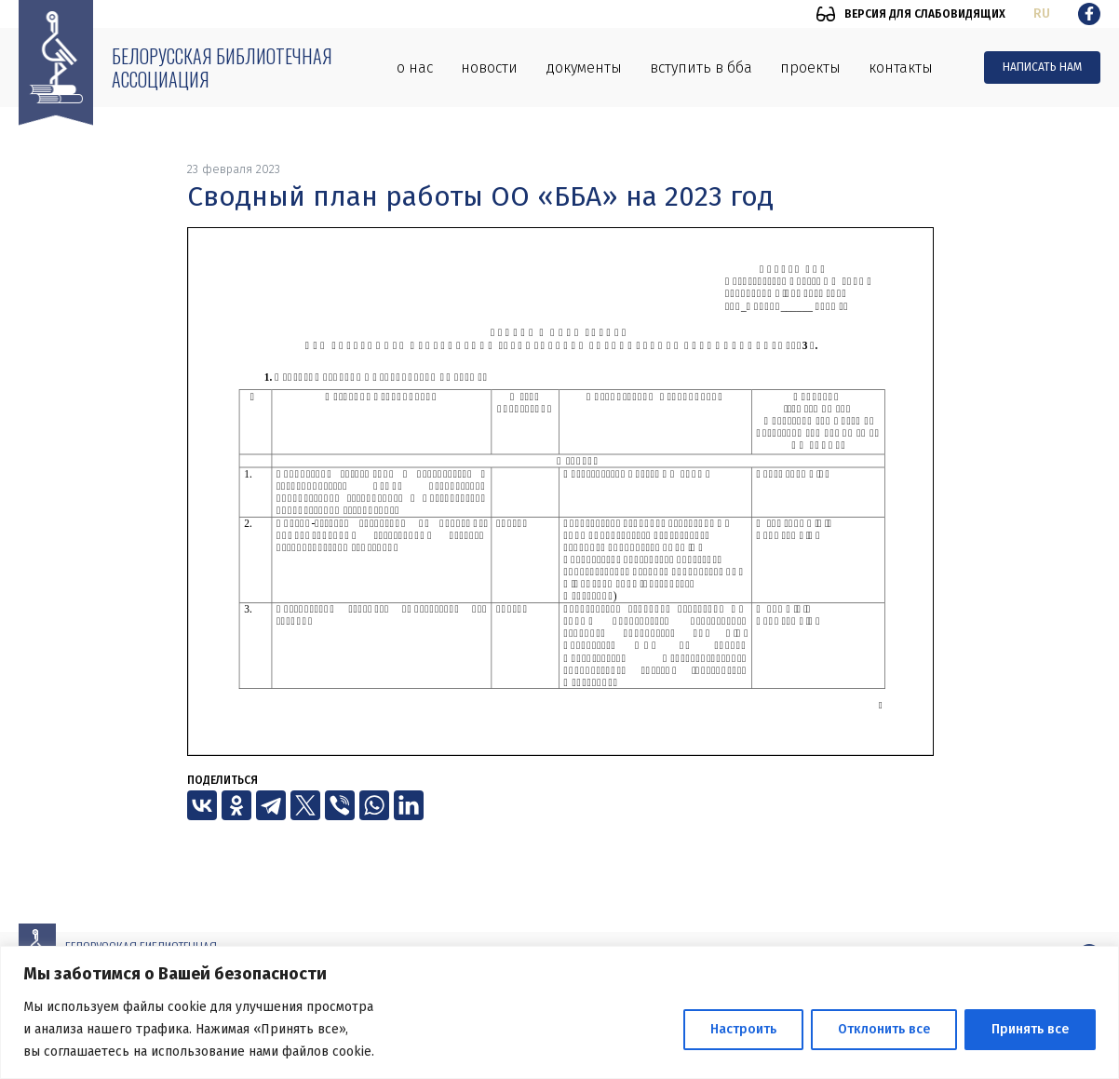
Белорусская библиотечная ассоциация (222, 67)
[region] (559, 1012)
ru (1041, 13)
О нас (415, 67)
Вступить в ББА (701, 67)
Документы (584, 67)
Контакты (901, 67)
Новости (489, 67)
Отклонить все (884, 1029)
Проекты (810, 67)
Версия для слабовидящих (924, 14)
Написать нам (1042, 67)
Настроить (743, 1029)
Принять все (1030, 1029)
